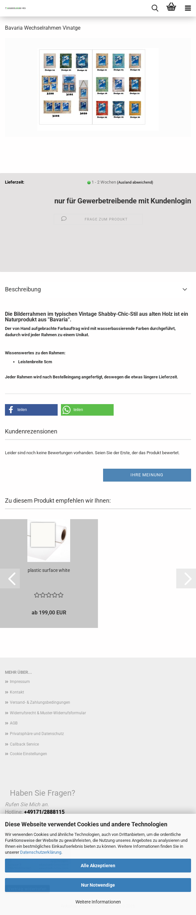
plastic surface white (49, 570)
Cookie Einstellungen (28, 754)
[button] (31, 410)
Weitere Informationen (98, 901)
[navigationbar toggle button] (188, 8)
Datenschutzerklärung (40, 852)
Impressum (20, 681)
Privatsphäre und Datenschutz (37, 733)
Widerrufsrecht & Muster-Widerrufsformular (48, 713)
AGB (13, 723)
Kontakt (17, 692)
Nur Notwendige (98, 885)
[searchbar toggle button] (155, 8)
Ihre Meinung (146, 474)
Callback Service (24, 744)
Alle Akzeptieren (98, 865)
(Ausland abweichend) (135, 182)
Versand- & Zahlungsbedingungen (40, 702)
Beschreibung (23, 289)
